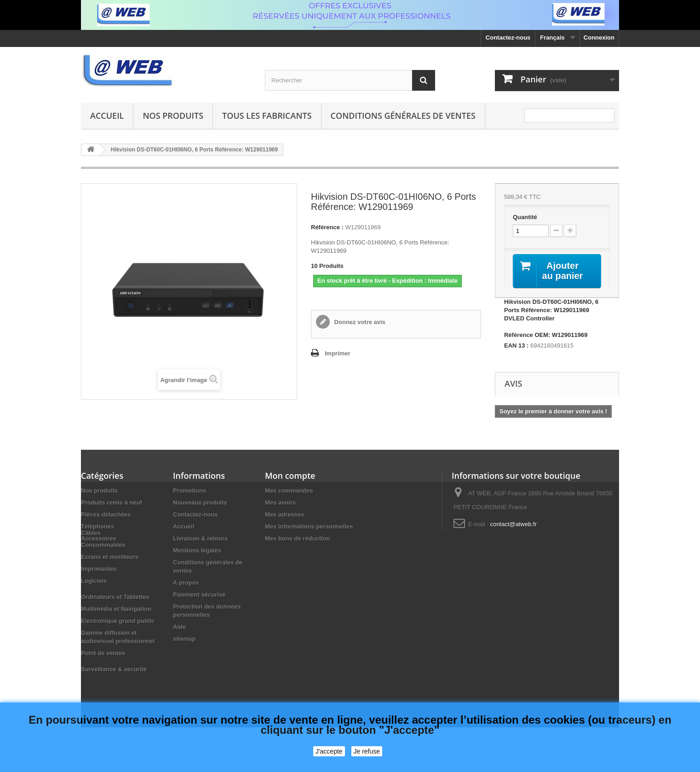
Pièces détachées (106, 514)
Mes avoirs (280, 502)
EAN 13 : (516, 345)
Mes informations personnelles (309, 526)
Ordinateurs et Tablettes (115, 618)
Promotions (189, 490)
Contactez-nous (508, 37)
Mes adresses (284, 514)
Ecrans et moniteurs (109, 578)
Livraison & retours (200, 538)
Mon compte (290, 475)
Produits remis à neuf (111, 502)
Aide (179, 626)
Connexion (599, 37)
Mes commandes (289, 490)
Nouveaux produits (200, 502)
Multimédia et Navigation (116, 630)
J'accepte (329, 751)
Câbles (91, 554)
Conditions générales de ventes (403, 115)
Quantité (525, 217)
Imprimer (337, 353)
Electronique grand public (118, 642)
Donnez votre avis (359, 322)
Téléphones (97, 526)
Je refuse (367, 751)
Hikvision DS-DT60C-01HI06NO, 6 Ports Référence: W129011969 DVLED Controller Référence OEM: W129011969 (551, 318)
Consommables (103, 566)
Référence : (327, 227)
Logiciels (94, 602)
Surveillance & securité (114, 690)
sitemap (184, 638)
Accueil (107, 115)
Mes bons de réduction (297, 538)
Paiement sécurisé (199, 594)
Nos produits (173, 115)
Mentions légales (197, 550)
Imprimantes (98, 590)
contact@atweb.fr (513, 524)
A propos (186, 582)
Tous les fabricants (267, 115)
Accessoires (98, 538)
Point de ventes (103, 674)
